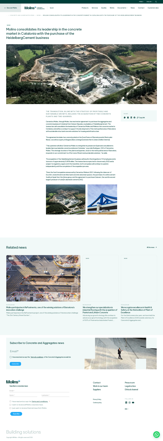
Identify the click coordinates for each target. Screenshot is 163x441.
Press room (130, 382)
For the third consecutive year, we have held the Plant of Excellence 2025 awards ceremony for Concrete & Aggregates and (138, 317)
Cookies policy (97, 402)
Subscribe (15, 364)
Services (95, 8)
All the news (152, 247)
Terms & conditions (36, 357)
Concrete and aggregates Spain (22, 15)
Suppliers (97, 389)
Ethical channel (131, 389)
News (133, 8)
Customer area (153, 8)
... (6, 15)
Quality (103, 8)
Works (112, 8)
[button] (156, 434)
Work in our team (100, 386)
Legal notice (130, 386)
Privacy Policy (97, 399)
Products (85, 8)
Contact (141, 8)
